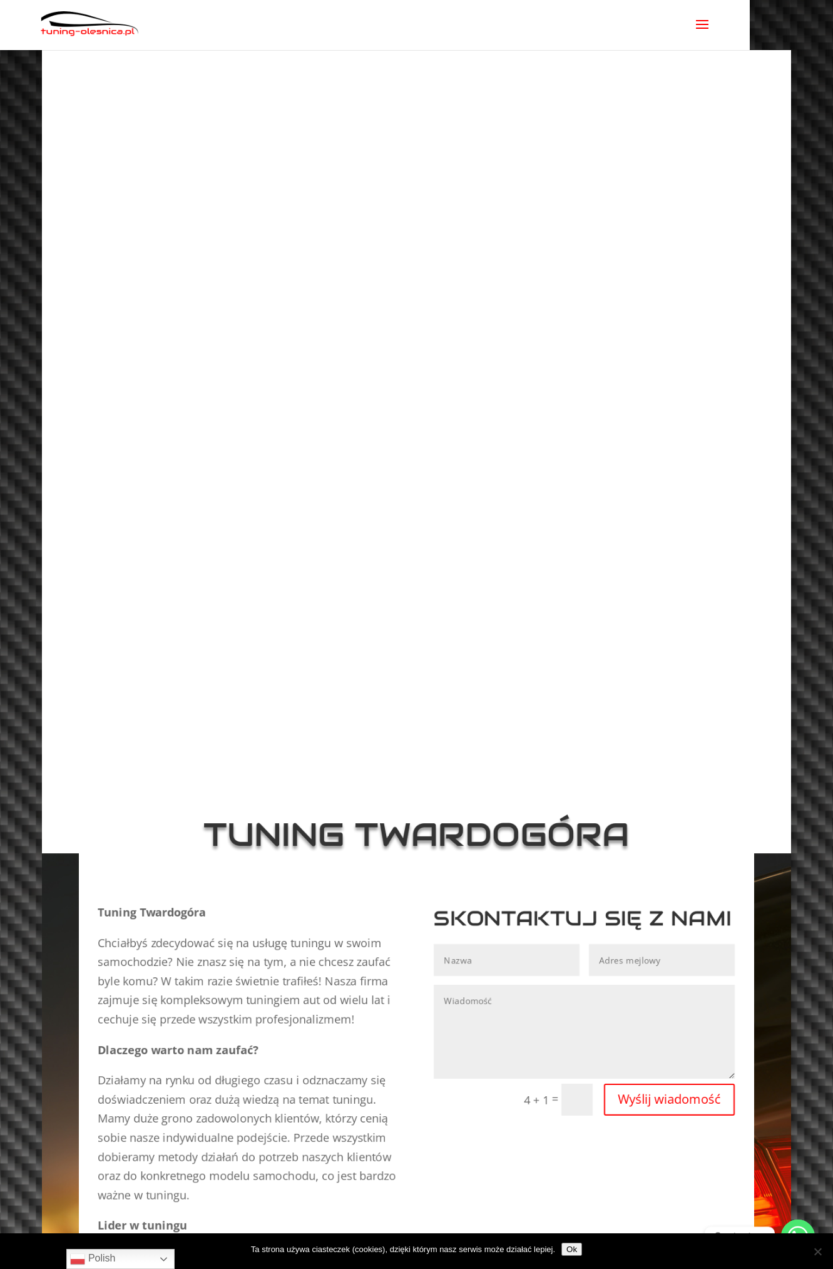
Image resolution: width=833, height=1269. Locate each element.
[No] (817, 1251)
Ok (571, 1249)
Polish (92, 1258)
